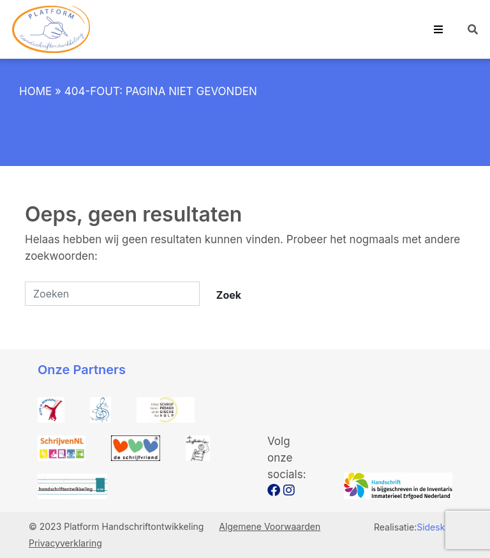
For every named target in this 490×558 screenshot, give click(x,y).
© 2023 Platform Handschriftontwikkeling (117, 526)
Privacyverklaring (65, 543)
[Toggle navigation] (438, 29)
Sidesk (431, 527)
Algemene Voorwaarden (269, 526)
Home (35, 91)
